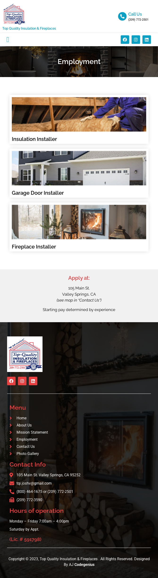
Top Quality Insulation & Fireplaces (29, 28)
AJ (81, 564)
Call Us (135, 14)
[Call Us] (122, 16)
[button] (8, 39)
